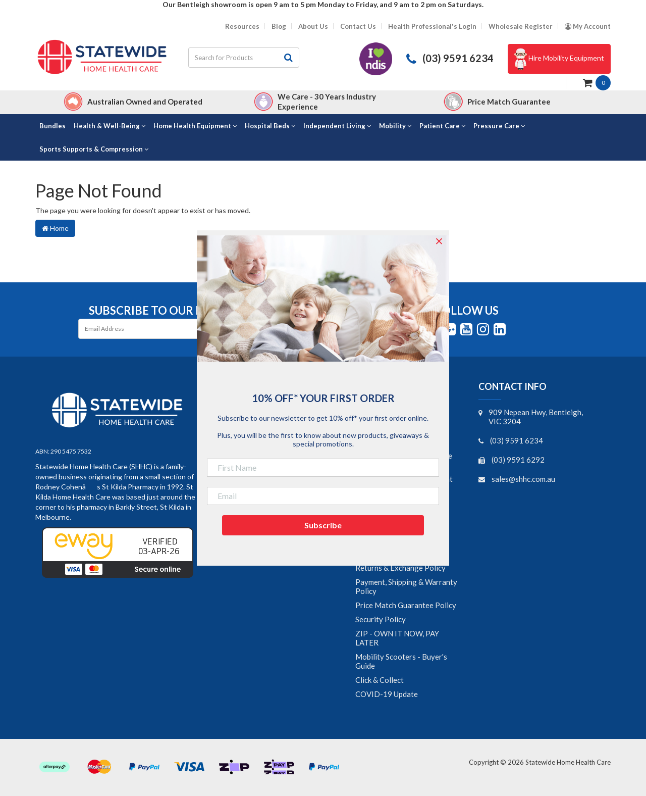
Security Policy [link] (380, 619)
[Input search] (233, 57)
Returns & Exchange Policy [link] (400, 567)
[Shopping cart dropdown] (597, 82)
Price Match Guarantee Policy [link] (405, 605)
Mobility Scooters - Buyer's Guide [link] (401, 661)
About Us (313, 26)
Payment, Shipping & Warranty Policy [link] (406, 586)
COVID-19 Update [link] (386, 694)
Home (55, 228)
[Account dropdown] (588, 26)
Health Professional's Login (432, 26)
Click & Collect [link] (379, 679)
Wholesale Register (521, 26)
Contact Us (358, 26)
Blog (279, 26)
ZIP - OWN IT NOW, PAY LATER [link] (397, 638)
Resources (242, 26)
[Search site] (288, 57)
